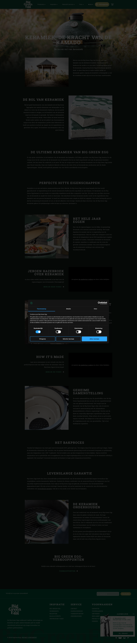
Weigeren (42, 339)
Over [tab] (95, 309)
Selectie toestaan (68, 339)
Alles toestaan (94, 339)
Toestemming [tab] (41, 309)
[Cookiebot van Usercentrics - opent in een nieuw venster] (99, 303)
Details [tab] (68, 309)
